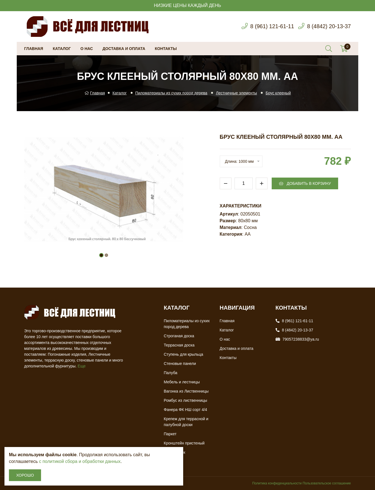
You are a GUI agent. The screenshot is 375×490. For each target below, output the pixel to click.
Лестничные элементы (236, 93)
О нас (86, 48)
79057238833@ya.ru (300, 339)
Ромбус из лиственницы (185, 400)
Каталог (62, 48)
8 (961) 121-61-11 (271, 26)
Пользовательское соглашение (327, 483)
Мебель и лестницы (182, 382)
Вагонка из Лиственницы (186, 391)
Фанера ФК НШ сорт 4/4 (185, 409)
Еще (82, 366)
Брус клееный (278, 93)
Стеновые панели (180, 363)
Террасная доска (179, 345)
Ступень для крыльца (183, 354)
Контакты (166, 48)
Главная (33, 48)
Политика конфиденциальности (277, 483)
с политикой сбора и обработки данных (80, 461)
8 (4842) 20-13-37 (328, 26)
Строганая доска (179, 336)
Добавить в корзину (305, 183)
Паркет (170, 434)
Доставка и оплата (123, 48)
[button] (101, 255)
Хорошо (25, 475)
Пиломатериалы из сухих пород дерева (171, 93)
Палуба (171, 373)
